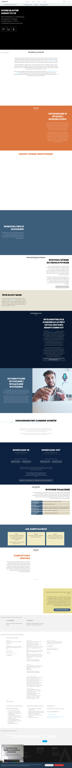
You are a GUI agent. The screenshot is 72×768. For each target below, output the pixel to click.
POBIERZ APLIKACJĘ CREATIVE (62, 286)
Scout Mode (12, 299)
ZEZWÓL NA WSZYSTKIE (58, 765)
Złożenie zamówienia (25, 752)
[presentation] (32, 741)
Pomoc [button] (45, 1)
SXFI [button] (33, 1)
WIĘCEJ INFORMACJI (49, 765)
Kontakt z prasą (39, 752)
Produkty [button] (27, 1)
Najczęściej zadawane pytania (26, 756)
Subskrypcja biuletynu (55, 752)
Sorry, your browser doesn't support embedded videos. (51, 300)
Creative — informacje (40, 749)
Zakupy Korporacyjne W (56, 755)
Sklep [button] (39, 1)
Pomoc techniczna (25, 757)
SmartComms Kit (50, 60)
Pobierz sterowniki (51, 714)
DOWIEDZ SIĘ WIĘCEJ (62, 609)
